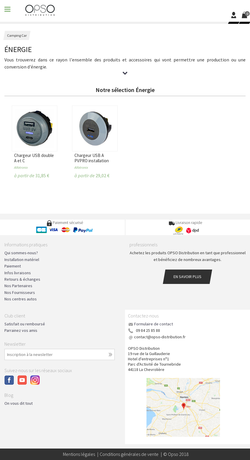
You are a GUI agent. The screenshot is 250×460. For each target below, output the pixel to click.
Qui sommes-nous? (21, 252)
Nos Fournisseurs (19, 292)
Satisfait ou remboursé (24, 324)
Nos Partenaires (18, 285)
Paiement (12, 266)
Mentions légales (79, 454)
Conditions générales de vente (129, 454)
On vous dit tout (18, 403)
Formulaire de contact (153, 324)
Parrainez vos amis (20, 330)
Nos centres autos (20, 299)
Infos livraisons (17, 272)
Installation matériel (21, 259)
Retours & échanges (22, 279)
